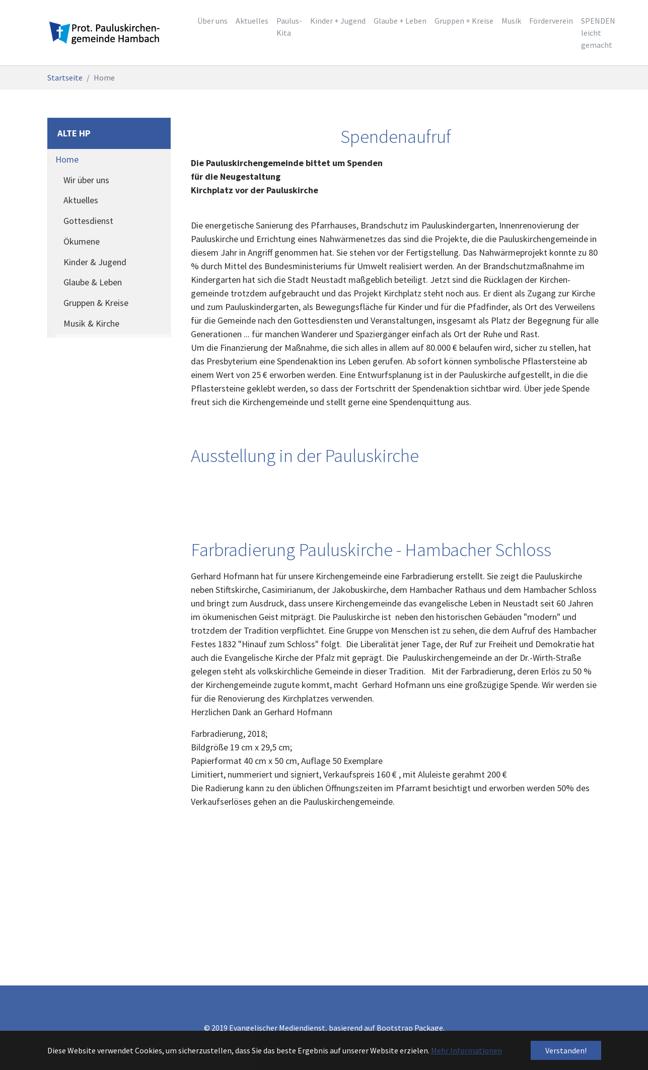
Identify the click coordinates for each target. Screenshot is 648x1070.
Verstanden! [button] (566, 1050)
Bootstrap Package (410, 1028)
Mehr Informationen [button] (466, 1050)
